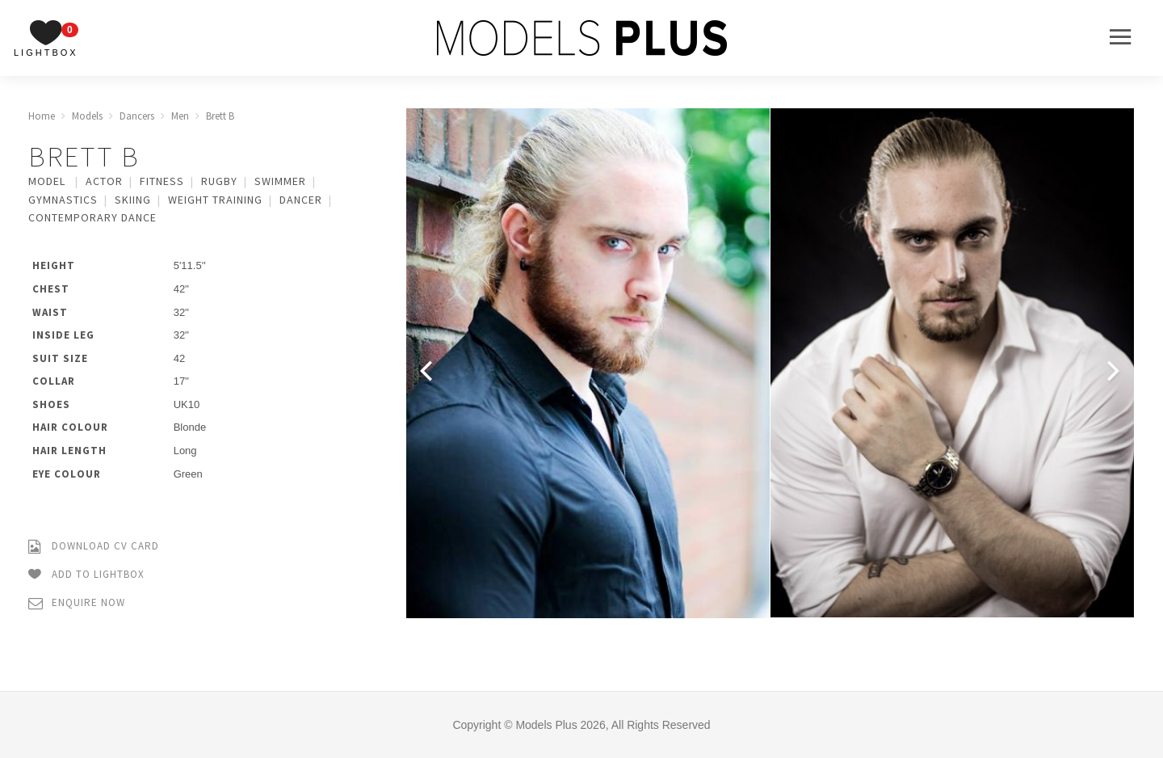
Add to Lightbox (86, 575)
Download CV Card (93, 546)
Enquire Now (76, 603)
